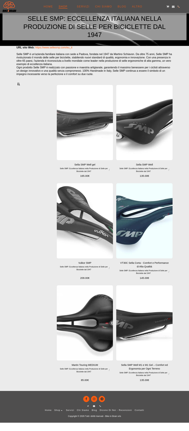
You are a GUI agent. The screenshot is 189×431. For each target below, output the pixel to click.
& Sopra (26, 114)
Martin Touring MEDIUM (85, 373)
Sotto (25, 100)
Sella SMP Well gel (85, 172)
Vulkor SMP (85, 270)
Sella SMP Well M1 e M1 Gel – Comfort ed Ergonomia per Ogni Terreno (144, 375)
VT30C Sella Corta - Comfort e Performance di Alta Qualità (144, 272)
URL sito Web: (25, 47)
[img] (85, 228)
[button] (151, 6)
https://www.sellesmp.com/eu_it (53, 47)
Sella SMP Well (144, 172)
